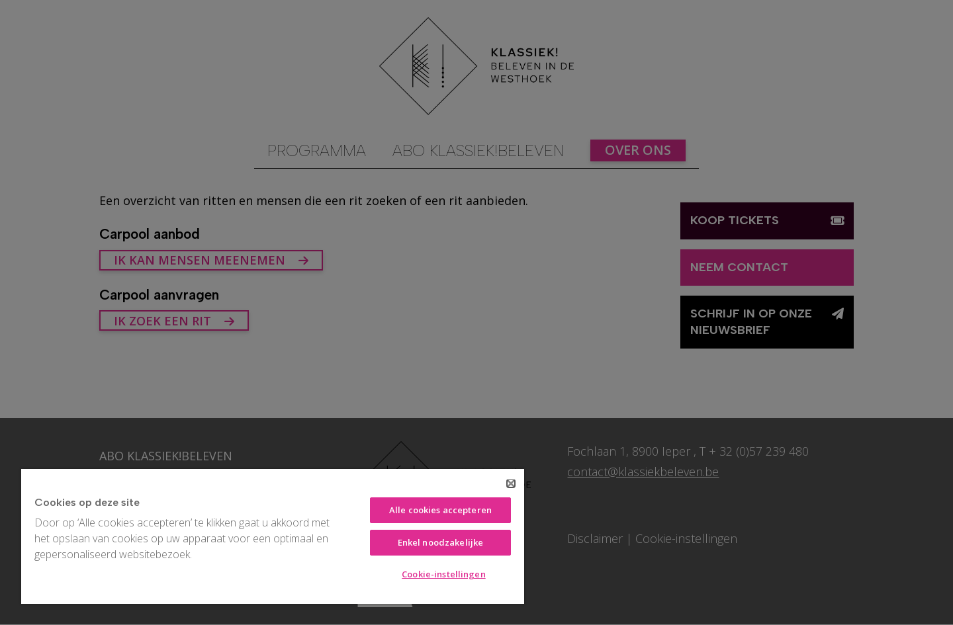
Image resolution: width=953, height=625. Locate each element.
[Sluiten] (511, 483)
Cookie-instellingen (443, 574)
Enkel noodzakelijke (440, 542)
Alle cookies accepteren (440, 510)
